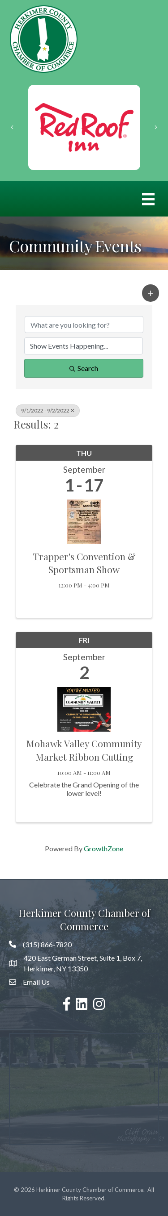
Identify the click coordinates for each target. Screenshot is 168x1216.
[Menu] (148, 199)
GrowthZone (103, 848)
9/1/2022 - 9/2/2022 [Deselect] (47, 410)
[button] (150, 292)
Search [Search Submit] (83, 368)
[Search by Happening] (83, 345)
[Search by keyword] (84, 324)
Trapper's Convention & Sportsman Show (84, 562)
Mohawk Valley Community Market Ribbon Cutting (84, 749)
